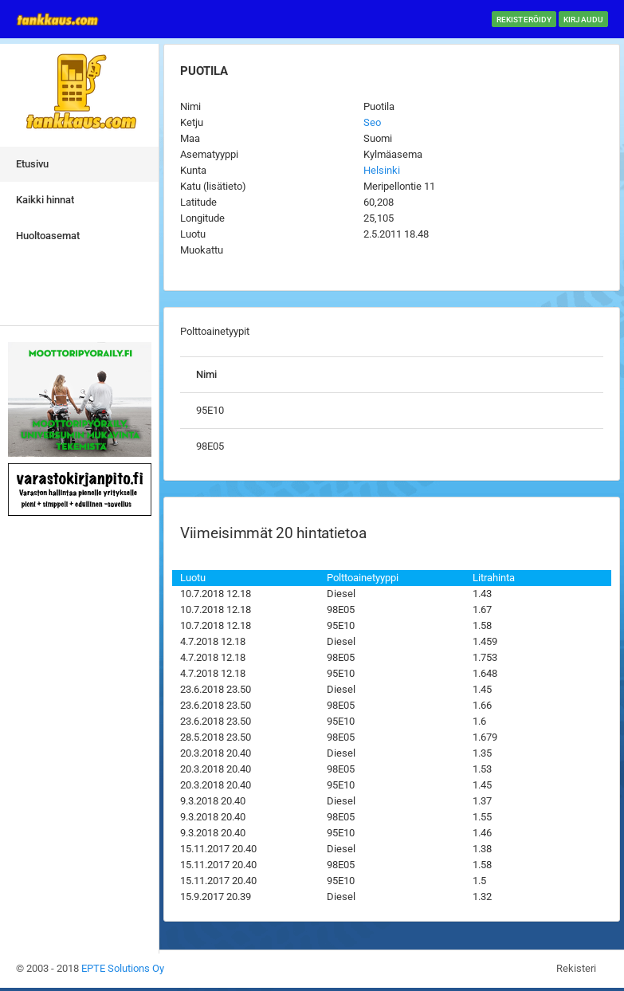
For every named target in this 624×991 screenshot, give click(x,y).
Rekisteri (576, 968)
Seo (372, 122)
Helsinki (381, 170)
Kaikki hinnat (45, 200)
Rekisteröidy (523, 19)
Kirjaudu (583, 19)
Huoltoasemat (48, 236)
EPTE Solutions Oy (122, 968)
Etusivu (32, 164)
